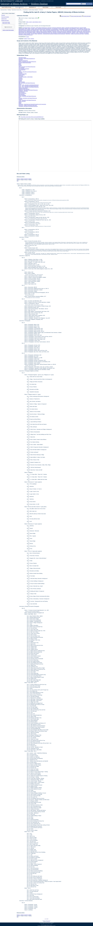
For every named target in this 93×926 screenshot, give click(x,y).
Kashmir (79, 29)
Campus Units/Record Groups (6, 7)
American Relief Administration (25, 62)
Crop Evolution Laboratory (63, 28)
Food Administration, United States (58, 29)
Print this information (86, 16)
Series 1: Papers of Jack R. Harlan (24, 178)
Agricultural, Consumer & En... (17, 9)
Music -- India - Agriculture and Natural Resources (46, 30)
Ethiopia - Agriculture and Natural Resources (27, 71)
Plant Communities (87, 31)
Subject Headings (45, 7)
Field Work (48, 29)
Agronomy (50, 27)
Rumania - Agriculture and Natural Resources (62, 32)
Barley (26, 28)
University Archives (4, 9)
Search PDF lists (89, 3)
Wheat (36, 33)
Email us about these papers (8, 30)
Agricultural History (26, 27)
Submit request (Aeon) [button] (64, 16)
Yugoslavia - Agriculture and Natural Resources (28, 106)
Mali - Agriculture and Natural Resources (27, 82)
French (28, 38)
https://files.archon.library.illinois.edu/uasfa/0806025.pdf (32, 116)
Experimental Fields (35, 29)
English (25, 38)
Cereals (32, 28)
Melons (34, 30)
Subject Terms (4, 18)
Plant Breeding (79, 31)
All (17, 180)
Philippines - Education (71, 31)
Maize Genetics (85, 29)
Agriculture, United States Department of (39, 27)
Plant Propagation (28, 32)
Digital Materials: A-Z (32, 7)
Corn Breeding (55, 28)
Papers (27, 36)
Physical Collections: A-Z (19, 7)
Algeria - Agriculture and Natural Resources (70, 27)
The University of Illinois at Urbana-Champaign (49, 925)
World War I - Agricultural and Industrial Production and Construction (51, 33)
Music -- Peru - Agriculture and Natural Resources (29, 87)
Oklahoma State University (41, 31)
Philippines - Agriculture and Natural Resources (56, 31)
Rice (51, 32)
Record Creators (58, 7)
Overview (3, 15)
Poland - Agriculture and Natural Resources (41, 32)
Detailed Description (5, 20)
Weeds (32, 33)
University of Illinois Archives (14, 4)
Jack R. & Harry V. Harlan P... (33, 9)
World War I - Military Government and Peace (75, 33)
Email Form (48, 921)
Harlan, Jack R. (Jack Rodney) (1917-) (34, 21)
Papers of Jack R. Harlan (6, 22)
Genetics (67, 29)
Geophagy (71, 29)
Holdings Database (39, 4)
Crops (77, 28)
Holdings (9, 9)
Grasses (75, 29)
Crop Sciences (25, 9)
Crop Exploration (72, 28)
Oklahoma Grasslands (31, 31)
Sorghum (73, 32)
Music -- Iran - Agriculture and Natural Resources (67, 30)
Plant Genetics (22, 32)
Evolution (28, 29)
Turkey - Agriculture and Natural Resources (27, 100)
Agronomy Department (56, 27)
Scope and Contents (5, 16)
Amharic (32, 38)
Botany (29, 28)
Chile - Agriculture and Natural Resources (43, 28)
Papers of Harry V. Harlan (6, 23)
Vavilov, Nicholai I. (27, 33)
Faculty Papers (42, 29)
